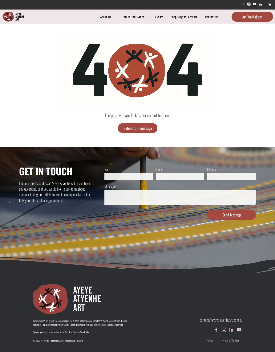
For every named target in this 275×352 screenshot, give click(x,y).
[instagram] (249, 5)
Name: (108, 169)
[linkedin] (260, 5)
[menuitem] (107, 17)
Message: (110, 186)
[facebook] (243, 5)
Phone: (211, 169)
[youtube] (254, 5)
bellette (80, 340)
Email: (159, 169)
